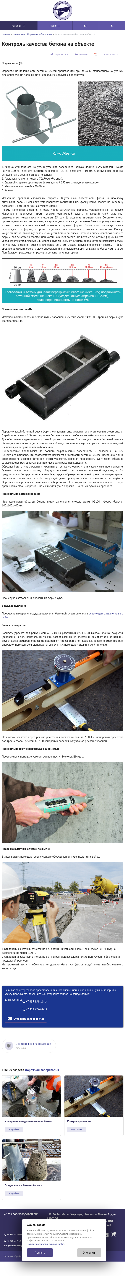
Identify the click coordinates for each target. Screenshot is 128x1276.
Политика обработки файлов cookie (45, 1244)
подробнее (14, 1129)
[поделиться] (59, 54)
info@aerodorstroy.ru (14, 1245)
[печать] (81, 54)
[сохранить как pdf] (107, 54)
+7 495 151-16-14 (35, 1001)
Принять (40, 1252)
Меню (54, 25)
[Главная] (62, 10)
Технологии (18, 34)
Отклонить (89, 1252)
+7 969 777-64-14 (34, 1009)
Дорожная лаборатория (39, 34)
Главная (6, 34)
